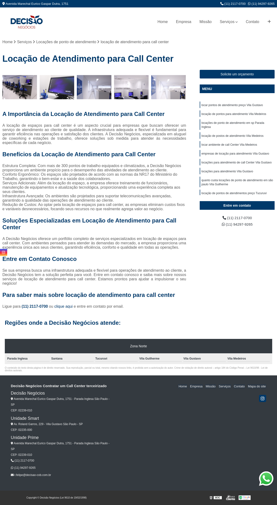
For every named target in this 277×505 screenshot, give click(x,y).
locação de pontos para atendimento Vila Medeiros (233, 114)
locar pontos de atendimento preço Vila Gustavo (232, 105)
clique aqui (63, 307)
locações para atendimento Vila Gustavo (227, 173)
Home (162, 22)
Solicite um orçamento (237, 74)
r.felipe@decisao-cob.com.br (31, 475)
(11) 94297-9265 (261, 4)
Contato (252, 22)
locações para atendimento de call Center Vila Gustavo (236, 164)
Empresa (183, 22)
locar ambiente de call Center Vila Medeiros (229, 146)
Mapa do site (257, 386)
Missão (205, 22)
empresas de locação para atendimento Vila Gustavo (235, 155)
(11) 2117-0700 (233, 4)
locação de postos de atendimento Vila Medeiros (232, 137)
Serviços (227, 22)
